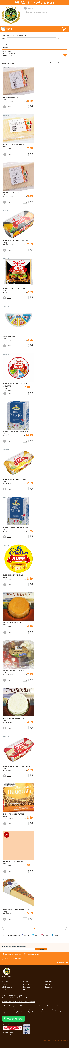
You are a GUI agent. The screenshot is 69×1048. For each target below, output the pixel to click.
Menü (9, 28)
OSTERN (5, 48)
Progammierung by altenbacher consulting (54, 1040)
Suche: (4, 38)
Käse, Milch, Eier (21, 35)
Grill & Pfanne (6, 51)
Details (9, 107)
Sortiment (10, 35)
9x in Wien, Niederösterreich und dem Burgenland (18, 1002)
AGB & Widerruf (7, 987)
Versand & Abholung (13, 954)
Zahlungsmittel (33, 954)
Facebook (26, 987)
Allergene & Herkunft (13, 958)
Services (4, 984)
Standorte (5, 990)
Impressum (27, 984)
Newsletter (48, 981)
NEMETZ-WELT (7, 975)
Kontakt (25, 981)
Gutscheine (48, 987)
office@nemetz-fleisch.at (37, 12)
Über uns (26, 990)
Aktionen (5, 981)
